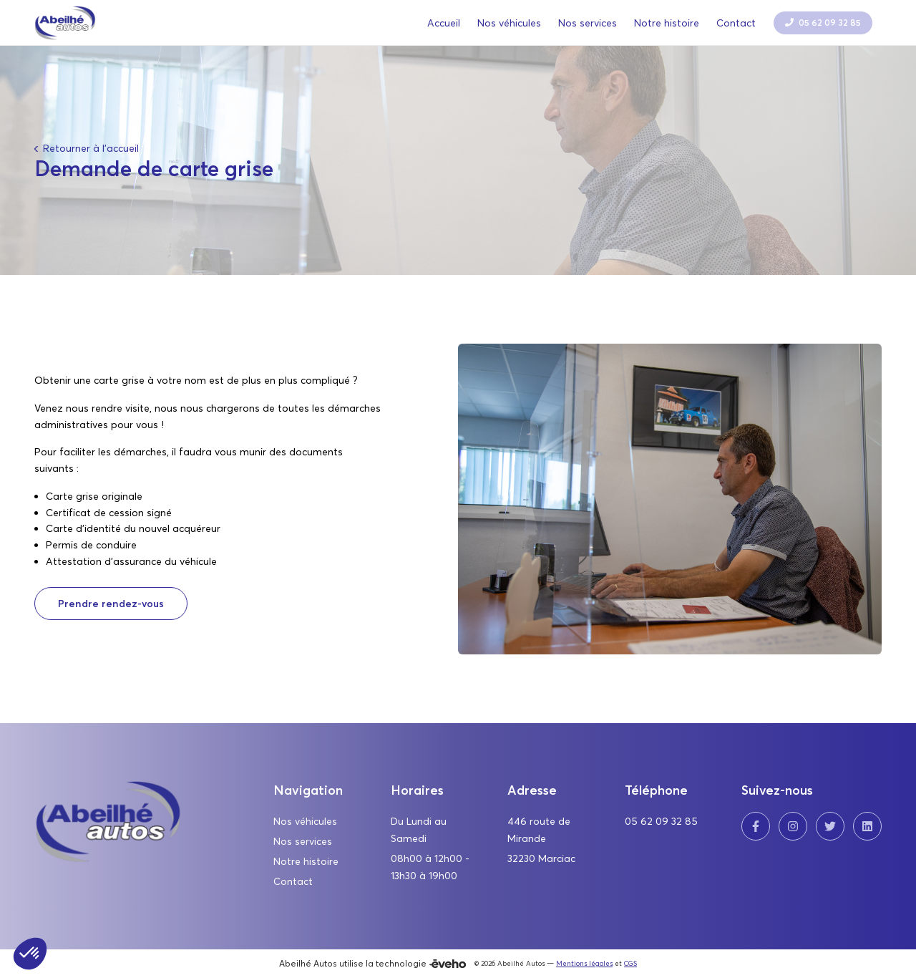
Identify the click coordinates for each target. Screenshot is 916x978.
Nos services (302, 841)
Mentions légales (584, 963)
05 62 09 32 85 (661, 821)
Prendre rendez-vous (111, 603)
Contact (293, 881)
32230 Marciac (541, 858)
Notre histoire (305, 861)
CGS (630, 963)
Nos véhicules (305, 821)
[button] (30, 953)
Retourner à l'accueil (89, 148)
